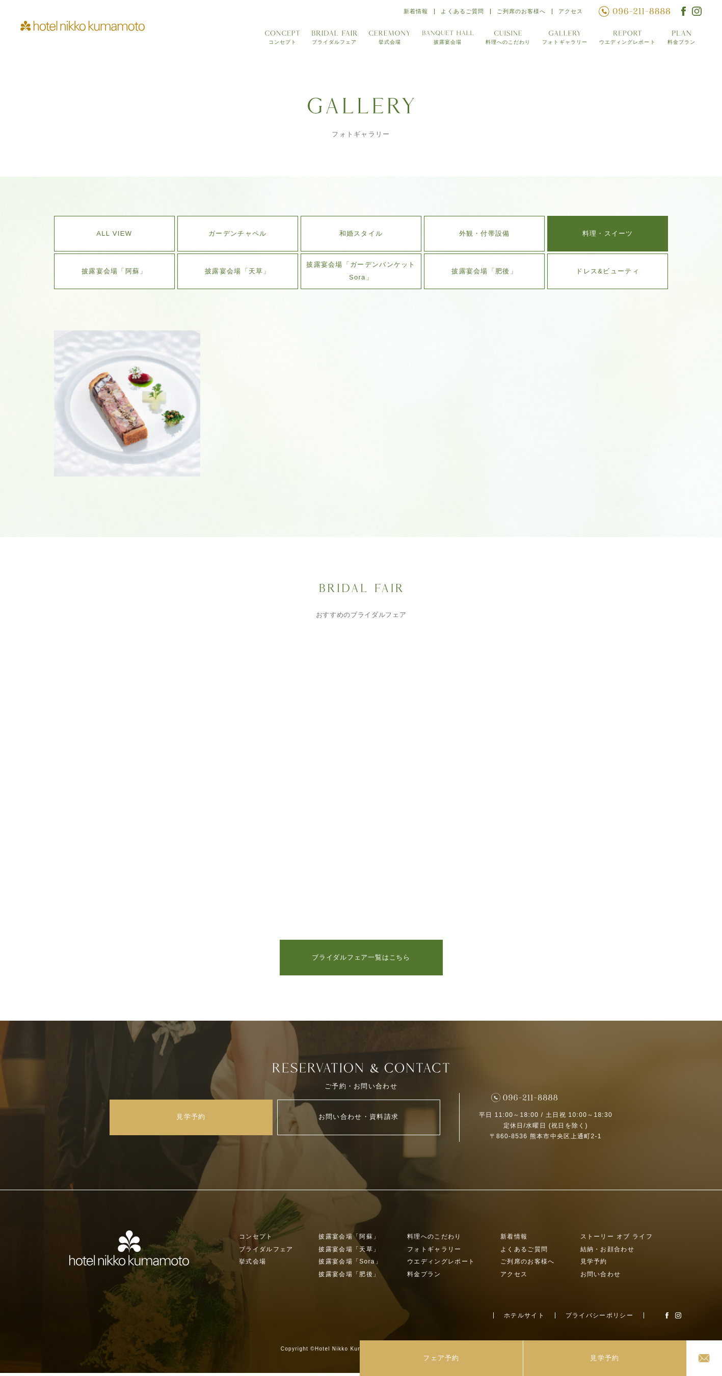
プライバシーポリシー (599, 1318)
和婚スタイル (361, 233)
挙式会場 (385, 40)
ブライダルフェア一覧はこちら (361, 958)
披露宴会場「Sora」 (350, 1265)
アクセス (570, 12)
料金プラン (681, 40)
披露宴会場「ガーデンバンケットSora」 (361, 271)
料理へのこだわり (504, 40)
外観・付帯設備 (484, 233)
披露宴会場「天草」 (238, 271)
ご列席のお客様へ (520, 12)
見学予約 (593, 1265)
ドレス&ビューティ (607, 271)
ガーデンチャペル (237, 233)
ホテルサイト (524, 1318)
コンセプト (277, 40)
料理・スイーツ (607, 233)
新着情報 (412, 12)
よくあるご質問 (460, 12)
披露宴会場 (443, 40)
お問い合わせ (600, 1277)
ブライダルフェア (330, 40)
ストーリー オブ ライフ (616, 1239)
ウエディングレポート (626, 40)
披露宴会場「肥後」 (484, 271)
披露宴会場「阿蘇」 (114, 271)
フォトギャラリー (562, 40)
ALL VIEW (114, 233)
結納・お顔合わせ (607, 1252)
